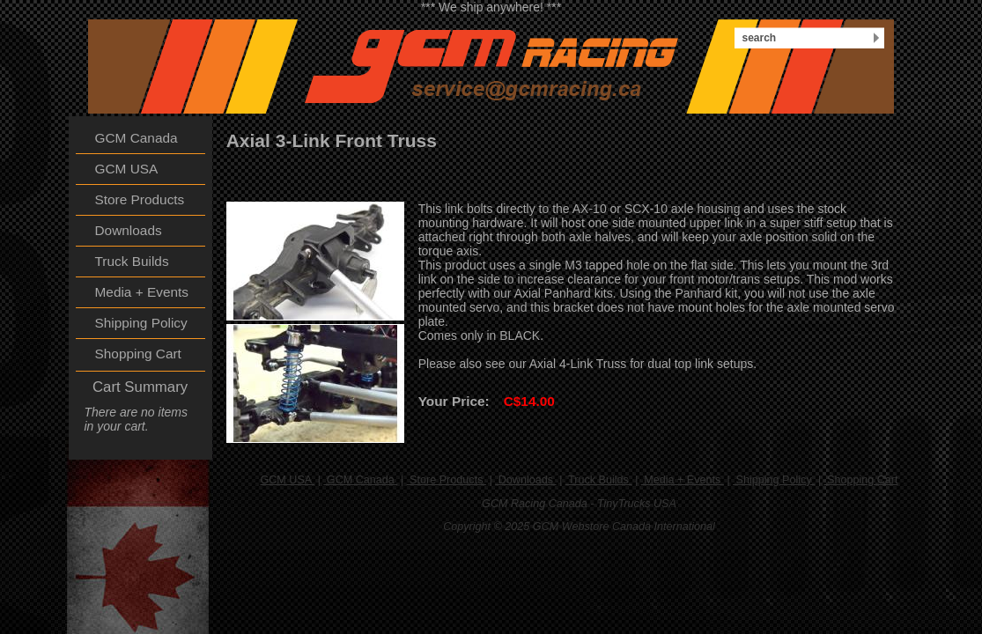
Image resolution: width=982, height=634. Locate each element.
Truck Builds (598, 480)
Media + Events (682, 480)
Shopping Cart (861, 480)
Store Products (446, 480)
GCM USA (287, 480)
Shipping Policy (774, 480)
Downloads (525, 480)
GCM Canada (360, 480)
